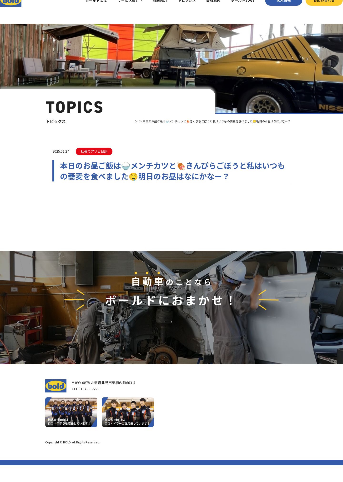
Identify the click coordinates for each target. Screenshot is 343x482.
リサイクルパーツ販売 (245, 423)
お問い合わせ (315, 11)
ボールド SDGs (190, 436)
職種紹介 (151, 11)
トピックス (178, 11)
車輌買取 (234, 409)
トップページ (187, 399)
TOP (117, 121)
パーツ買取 (236, 416)
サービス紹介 (119, 11)
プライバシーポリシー (282, 459)
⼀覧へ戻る (171, 220)
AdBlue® (234, 431)
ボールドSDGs (234, 11)
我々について (187, 412)
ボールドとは (87, 11)
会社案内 (205, 11)
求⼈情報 (275, 11)
